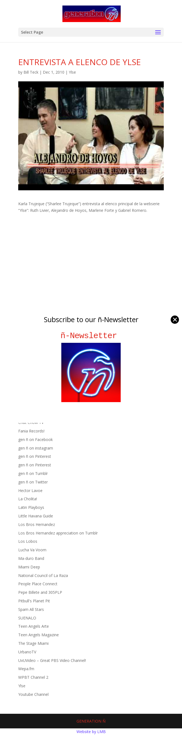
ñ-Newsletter (91, 335)
